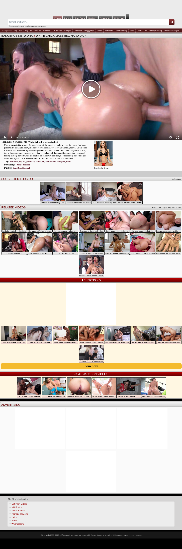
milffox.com (63, 535)
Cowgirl (67, 31)
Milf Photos (17, 507)
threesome (34, 26)
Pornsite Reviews (20, 514)
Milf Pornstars (18, 510)
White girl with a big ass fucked (43, 142)
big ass (22, 161)
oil (43, 161)
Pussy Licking (155, 31)
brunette (14, 161)
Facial (99, 31)
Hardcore (109, 31)
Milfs (132, 31)
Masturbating (121, 31)
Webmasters (18, 524)
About (14, 520)
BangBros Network (17, 35)
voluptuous (50, 161)
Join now (91, 366)
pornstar (30, 161)
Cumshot (78, 31)
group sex (42, 26)
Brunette (58, 31)
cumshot (28, 26)
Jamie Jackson (23, 164)
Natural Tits (142, 31)
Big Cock (18, 31)
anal (22, 26)
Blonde (37, 31)
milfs (68, 161)
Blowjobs (47, 31)
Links (14, 517)
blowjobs (61, 161)
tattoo (38, 161)
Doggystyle (89, 31)
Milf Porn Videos (19, 504)
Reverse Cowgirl (171, 31)
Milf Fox (91, 7)
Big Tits (28, 31)
